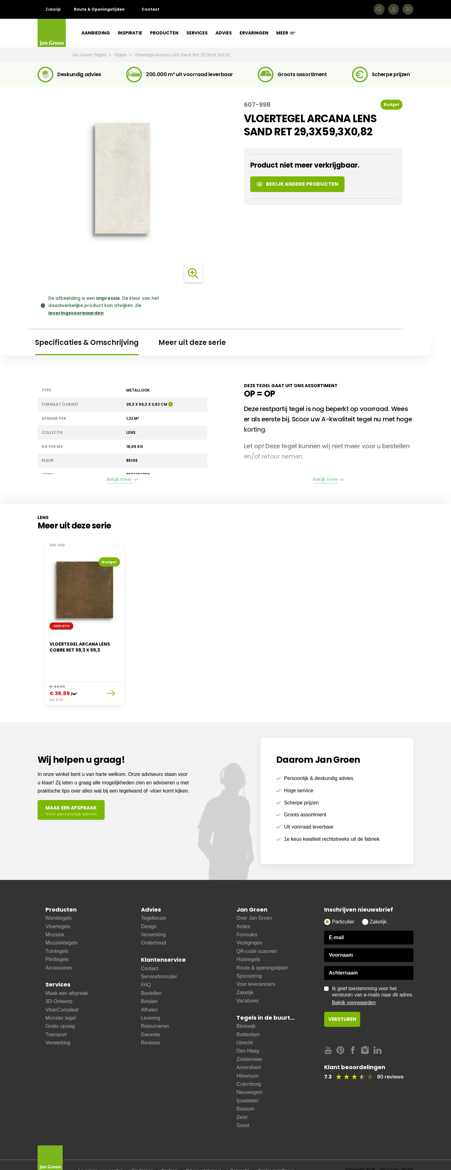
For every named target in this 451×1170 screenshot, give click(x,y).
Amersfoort (248, 1051)
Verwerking (57, 1027)
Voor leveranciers (255, 968)
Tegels (121, 54)
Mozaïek (54, 919)
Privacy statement (203, 1154)
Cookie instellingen (276, 1154)
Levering (150, 1002)
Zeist (241, 1101)
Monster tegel (60, 1002)
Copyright (239, 1154)
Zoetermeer (249, 1043)
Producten (164, 33)
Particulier (343, 906)
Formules (246, 919)
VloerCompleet (62, 994)
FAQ (146, 969)
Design (149, 910)
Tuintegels (56, 935)
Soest (242, 1109)
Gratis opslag (60, 1010)
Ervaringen (254, 33)
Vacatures (247, 985)
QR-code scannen (256, 935)
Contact (150, 9)
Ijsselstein (247, 1085)
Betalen (149, 985)
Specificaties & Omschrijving (87, 342)
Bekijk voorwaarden (354, 987)
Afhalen (149, 994)
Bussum (245, 1093)
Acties (243, 910)
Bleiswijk (246, 1010)
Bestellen (151, 977)
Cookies (169, 1154)
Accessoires (58, 952)
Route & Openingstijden (99, 9)
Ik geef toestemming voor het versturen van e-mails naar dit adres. (372, 980)
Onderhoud (153, 927)
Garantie (150, 1019)
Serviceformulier (159, 961)
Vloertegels (57, 910)
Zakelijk (53, 9)
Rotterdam (248, 1019)
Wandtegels (58, 902)
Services (197, 33)
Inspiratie (130, 33)
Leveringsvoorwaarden (100, 1154)
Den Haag (247, 1035)
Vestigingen (249, 927)
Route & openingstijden (262, 952)
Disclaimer (142, 1154)
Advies (223, 33)
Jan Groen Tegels (89, 54)
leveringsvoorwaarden (76, 313)
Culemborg (248, 1068)
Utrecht (244, 1027)
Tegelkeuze (153, 902)
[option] (85, 619)
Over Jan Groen (254, 902)
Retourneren (155, 1010)
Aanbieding (95, 33)
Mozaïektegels (61, 927)
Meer (285, 33)
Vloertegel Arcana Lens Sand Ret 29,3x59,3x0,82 (182, 54)
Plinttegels (57, 943)
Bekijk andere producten (297, 184)
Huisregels (248, 943)
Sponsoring (249, 960)
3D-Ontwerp (58, 985)
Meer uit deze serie (192, 342)
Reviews (150, 1027)
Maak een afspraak (66, 977)
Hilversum (247, 1060)
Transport (56, 1019)
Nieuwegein (249, 1076)
